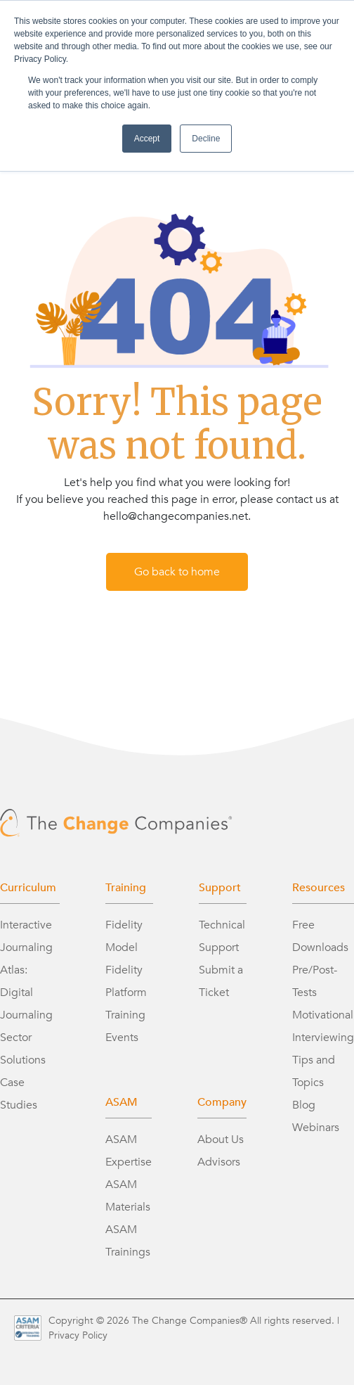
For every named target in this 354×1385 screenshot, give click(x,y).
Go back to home (177, 572)
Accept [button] (147, 138)
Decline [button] (206, 138)
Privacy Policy (77, 1335)
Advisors (218, 1162)
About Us (220, 1139)
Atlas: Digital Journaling (26, 992)
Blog (303, 1105)
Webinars (315, 1127)
